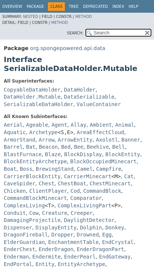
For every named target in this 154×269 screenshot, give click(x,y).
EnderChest (19, 249)
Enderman (16, 257)
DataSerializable (89, 97)
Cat (128, 176)
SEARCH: (75, 33)
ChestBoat (72, 183)
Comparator (86, 198)
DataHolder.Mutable (32, 97)
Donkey (114, 228)
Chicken (15, 191)
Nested (30, 17)
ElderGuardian (24, 242)
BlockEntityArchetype (35, 161)
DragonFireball (26, 235)
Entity (45, 264)
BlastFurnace (23, 154)
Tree (74, 6)
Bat (30, 147)
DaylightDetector (89, 220)
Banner (131, 140)
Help (133, 6)
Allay (78, 125)
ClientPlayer (48, 191)
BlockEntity (122, 154)
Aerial (13, 125)
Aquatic (15, 132)
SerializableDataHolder (38, 104)
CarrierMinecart (87, 176)
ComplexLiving (24, 205)
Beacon (48, 147)
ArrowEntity (75, 140)
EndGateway (114, 257)
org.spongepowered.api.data (67, 48)
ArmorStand (19, 140)
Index (118, 6)
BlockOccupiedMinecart (103, 161)
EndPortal (18, 264)
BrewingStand (54, 169)
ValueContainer (98, 104)
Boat (10, 169)
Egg (107, 235)
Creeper (81, 213)
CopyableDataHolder (32, 90)
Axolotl (107, 140)
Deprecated (95, 6)
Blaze (53, 154)
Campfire (108, 169)
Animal (124, 125)
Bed (65, 147)
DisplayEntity (56, 228)
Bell (118, 147)
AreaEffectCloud (100, 132)
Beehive (98, 147)
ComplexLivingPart (84, 205)
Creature (54, 213)
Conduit (15, 213)
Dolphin (91, 228)
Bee (78, 147)
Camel (85, 169)
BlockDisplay (83, 154)
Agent (59, 125)
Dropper (62, 235)
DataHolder (80, 90)
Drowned (88, 235)
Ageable (37, 125)
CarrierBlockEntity (32, 176)
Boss (26, 169)
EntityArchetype (81, 264)
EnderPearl (80, 257)
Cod (75, 191)
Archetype (43, 132)
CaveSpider (19, 183)
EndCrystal (117, 242)
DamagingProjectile (32, 220)
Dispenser (18, 228)
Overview (12, 6)
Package (35, 6)
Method (83, 17)
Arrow (46, 140)
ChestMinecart (110, 183)
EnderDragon (56, 249)
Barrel (13, 147)
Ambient (101, 125)
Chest (46, 183)
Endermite (46, 257)
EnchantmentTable (73, 242)
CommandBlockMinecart (35, 198)
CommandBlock (102, 191)
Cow (34, 213)
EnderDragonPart (100, 249)
